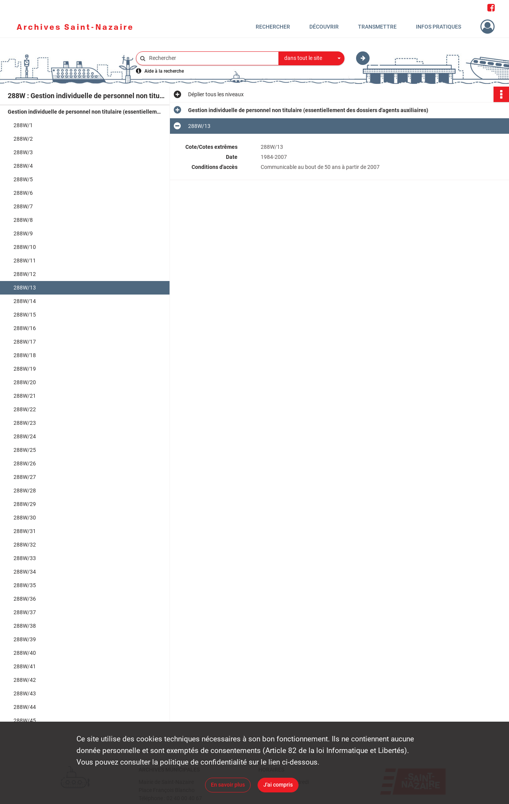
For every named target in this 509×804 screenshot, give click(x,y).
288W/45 (25, 720)
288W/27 (25, 477)
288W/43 (25, 693)
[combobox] (311, 58)
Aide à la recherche (164, 71)
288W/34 (25, 572)
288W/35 (25, 585)
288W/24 (25, 436)
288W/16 (25, 328)
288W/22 (25, 409)
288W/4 (23, 166)
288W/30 (25, 517)
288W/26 (25, 463)
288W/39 (25, 639)
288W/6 (23, 193)
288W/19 (25, 369)
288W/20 (25, 382)
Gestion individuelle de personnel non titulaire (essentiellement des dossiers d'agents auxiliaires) (85, 112)
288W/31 (25, 531)
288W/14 (25, 301)
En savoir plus (228, 785)
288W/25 (25, 450)
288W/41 (25, 666)
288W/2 (23, 139)
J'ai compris (278, 785)
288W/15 (25, 315)
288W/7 (23, 206)
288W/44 (25, 707)
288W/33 (25, 558)
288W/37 (25, 612)
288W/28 (25, 490)
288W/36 (25, 599)
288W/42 (25, 680)
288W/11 (25, 260)
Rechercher (273, 27)
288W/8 (23, 220)
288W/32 (25, 545)
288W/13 (25, 287)
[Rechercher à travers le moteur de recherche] (211, 58)
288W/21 (25, 396)
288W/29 (25, 504)
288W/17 (25, 342)
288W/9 (23, 233)
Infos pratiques (438, 27)
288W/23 (25, 423)
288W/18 (25, 355)
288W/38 (25, 626)
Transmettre (377, 27)
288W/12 (25, 274)
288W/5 (23, 179)
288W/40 (25, 653)
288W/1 (23, 125)
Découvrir (324, 27)
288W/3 (23, 152)
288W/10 (25, 247)
